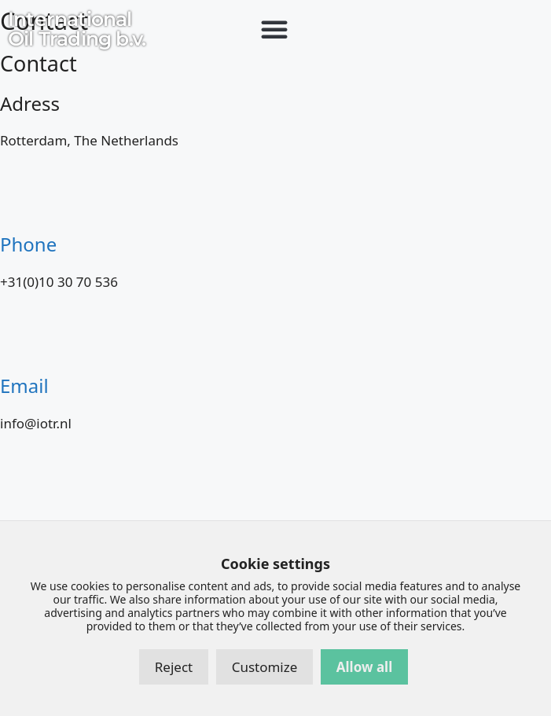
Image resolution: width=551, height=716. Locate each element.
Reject (174, 667)
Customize (265, 667)
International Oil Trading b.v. (76, 28)
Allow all (364, 667)
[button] (274, 29)
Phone (28, 244)
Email (24, 385)
